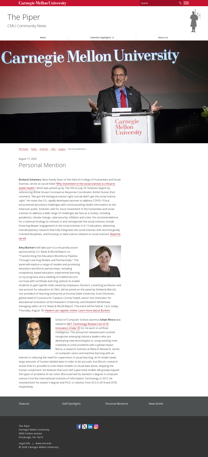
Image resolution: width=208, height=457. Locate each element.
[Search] (161, 3)
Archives (44, 149)
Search (180, 3)
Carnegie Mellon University (42, 3)
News (43, 37)
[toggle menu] (186, 3)
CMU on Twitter (84, 426)
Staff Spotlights (71, 403)
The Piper (35, 17)
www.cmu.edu (43, 443)
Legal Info (24, 443)
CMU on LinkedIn (90, 426)
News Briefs (156, 403)
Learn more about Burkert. (94, 310)
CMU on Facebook (78, 426)
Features (24, 403)
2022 (53, 149)
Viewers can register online (61, 310)
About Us (163, 37)
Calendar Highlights (101, 37)
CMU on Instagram (96, 426)
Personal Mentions (116, 403)
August (62, 149)
